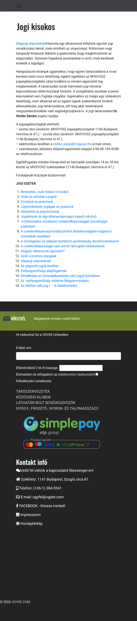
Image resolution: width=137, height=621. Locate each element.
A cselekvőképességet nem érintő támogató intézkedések (63, 246)
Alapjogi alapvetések (31, 44)
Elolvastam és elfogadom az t (55, 374)
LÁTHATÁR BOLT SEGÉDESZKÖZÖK (45, 402)
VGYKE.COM (21, 602)
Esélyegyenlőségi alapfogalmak (43, 271)
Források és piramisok (37, 202)
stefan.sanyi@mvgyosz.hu (72, 144)
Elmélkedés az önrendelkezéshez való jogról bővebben (60, 276)
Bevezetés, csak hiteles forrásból (44, 192)
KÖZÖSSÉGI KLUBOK (33, 397)
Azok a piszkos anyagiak (38, 256)
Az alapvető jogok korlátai (39, 266)
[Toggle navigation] (18, 6)
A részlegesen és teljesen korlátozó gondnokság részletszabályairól (70, 241)
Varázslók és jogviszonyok (40, 212)
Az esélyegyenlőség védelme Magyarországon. (55, 281)
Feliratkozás (25, 381)
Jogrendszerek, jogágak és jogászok (47, 207)
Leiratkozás (43, 381)
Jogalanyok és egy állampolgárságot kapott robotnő (58, 216)
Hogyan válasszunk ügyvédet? (42, 251)
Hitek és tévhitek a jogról (39, 197)
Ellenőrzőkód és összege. (37, 368)
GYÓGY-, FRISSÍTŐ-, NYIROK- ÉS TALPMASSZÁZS (57, 408)
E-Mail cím (23, 348)
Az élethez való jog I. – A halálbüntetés (49, 286)
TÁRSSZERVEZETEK (33, 391)
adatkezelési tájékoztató (76, 374)
